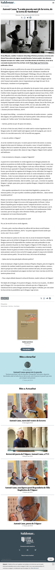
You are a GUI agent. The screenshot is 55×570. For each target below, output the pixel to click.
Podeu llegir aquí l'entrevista (39, 63)
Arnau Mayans (16, 306)
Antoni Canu (10, 306)
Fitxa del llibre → (27, 349)
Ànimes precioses (4, 306)
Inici (2, 6)
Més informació (35, 568)
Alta (51, 559)
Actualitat (6, 6)
